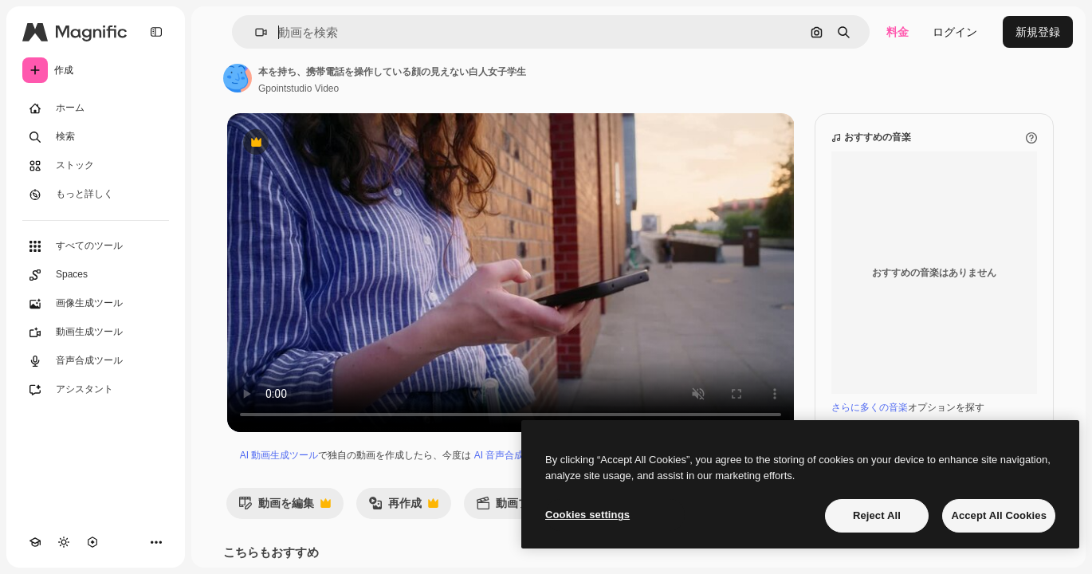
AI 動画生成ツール (279, 455)
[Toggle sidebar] (156, 32)
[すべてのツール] (95, 246)
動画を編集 (284, 507)
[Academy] (35, 542)
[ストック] (95, 166)
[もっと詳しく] (95, 194)
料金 (897, 32)
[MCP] (92, 542)
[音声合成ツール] (95, 361)
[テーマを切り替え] (64, 542)
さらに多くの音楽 (869, 407)
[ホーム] (95, 108)
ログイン (955, 32)
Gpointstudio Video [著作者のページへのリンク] (298, 88)
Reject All (877, 515)
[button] (255, 32)
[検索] (95, 137)
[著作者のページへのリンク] (237, 78)
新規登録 (1037, 32)
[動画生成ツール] (95, 332)
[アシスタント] (95, 390)
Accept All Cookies (999, 515)
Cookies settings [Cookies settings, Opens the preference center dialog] (587, 515)
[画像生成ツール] (95, 303)
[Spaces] (95, 275)
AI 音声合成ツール (513, 455)
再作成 (403, 507)
